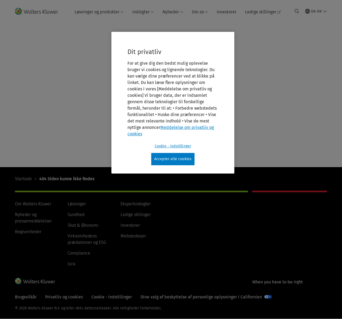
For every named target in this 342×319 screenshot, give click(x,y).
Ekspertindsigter (136, 203)
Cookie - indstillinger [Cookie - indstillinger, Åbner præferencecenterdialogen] (173, 146)
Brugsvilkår (26, 296)
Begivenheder (28, 231)
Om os (200, 11)
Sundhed (76, 214)
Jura (71, 263)
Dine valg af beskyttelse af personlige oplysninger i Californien (201, 296)
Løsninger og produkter (99, 11)
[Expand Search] (297, 11)
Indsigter (143, 11)
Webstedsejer (133, 236)
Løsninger (77, 203)
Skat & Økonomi (83, 225)
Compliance (79, 253)
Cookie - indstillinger (111, 296)
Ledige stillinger (263, 11)
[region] (172, 103)
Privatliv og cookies (64, 296)
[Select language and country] (316, 11)
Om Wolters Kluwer (33, 203)
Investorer (226, 11)
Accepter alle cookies (173, 159)
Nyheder (172, 11)
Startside (23, 178)
